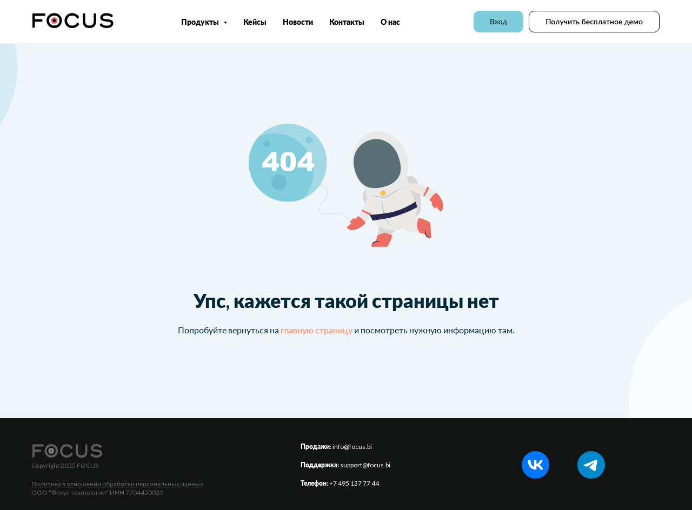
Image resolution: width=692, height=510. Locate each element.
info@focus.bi (352, 446)
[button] (594, 21)
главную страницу (316, 330)
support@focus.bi (365, 465)
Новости (298, 21)
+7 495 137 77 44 (354, 483)
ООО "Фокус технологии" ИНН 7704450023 (97, 492)
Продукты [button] (201, 21)
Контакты (346, 21)
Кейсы (255, 21)
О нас (390, 21)
